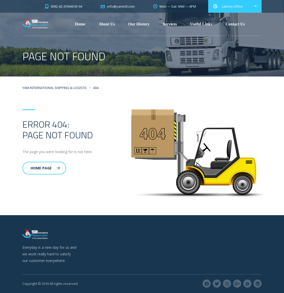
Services (170, 24)
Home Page (45, 168)
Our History (139, 24)
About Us (106, 24)
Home (80, 24)
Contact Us (235, 24)
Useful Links (201, 24)
